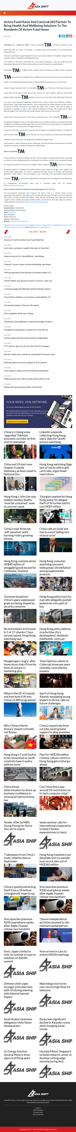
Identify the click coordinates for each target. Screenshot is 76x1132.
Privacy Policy (38, 1112)
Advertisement (38, 1110)
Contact (38, 1108)
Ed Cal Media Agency (43, 227)
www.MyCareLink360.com (15, 185)
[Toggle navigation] (4, 12)
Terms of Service (38, 1114)
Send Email (11, 212)
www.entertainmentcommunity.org (36, 202)
